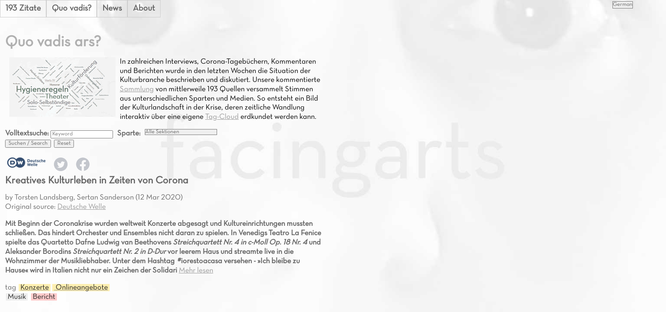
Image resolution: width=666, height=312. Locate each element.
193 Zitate (23, 8)
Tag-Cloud (222, 117)
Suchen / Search (28, 143)
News (112, 8)
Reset (64, 143)
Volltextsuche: (28, 133)
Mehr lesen (196, 270)
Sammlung (137, 89)
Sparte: (129, 133)
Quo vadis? (71, 8)
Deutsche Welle (81, 207)
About (144, 8)
